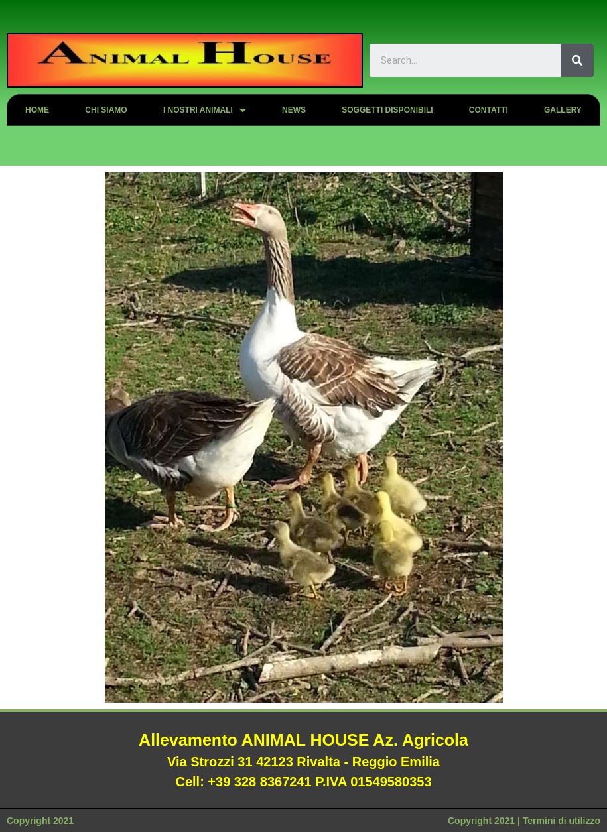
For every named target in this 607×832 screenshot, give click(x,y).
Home (37, 110)
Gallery (563, 110)
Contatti (488, 110)
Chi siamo (106, 110)
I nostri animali (204, 110)
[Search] (577, 60)
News (294, 110)
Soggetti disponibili (387, 110)
